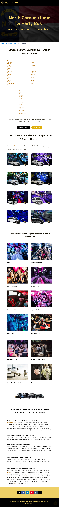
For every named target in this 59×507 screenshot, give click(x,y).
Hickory (32, 68)
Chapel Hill (9, 71)
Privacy (46, 501)
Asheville (9, 63)
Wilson (20, 111)
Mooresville (21, 93)
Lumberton (33, 83)
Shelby (20, 104)
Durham (9, 80)
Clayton (9, 74)
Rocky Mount (22, 99)
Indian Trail (33, 74)
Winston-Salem (22, 113)
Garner (8, 84)
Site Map (33, 503)
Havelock (33, 66)
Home (2, 43)
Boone (8, 65)
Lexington (33, 81)
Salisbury (21, 101)
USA (15, 43)
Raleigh (20, 98)
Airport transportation (12, 422)
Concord (9, 77)
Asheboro (9, 62)
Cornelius (9, 78)
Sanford (21, 102)
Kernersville (33, 78)
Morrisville (21, 95)
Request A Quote (23, 127)
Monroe (20, 92)
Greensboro (33, 63)
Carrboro (9, 68)
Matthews (33, 84)
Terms (41, 501)
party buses (16, 483)
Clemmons (9, 75)
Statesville (21, 105)
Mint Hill (21, 90)
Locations (9, 43)
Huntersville (33, 72)
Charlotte (9, 72)
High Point (33, 69)
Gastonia (33, 60)
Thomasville (21, 107)
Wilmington (21, 110)
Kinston (32, 80)
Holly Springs (33, 71)
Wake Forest (22, 108)
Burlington (9, 66)
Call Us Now (37, 127)
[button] (19, 492)
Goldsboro (33, 62)
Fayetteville (9, 81)
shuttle (25, 476)
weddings (9, 472)
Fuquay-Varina (10, 83)
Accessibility (26, 503)
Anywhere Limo (11, 3)
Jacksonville (33, 75)
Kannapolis (33, 77)
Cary (8, 69)
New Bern (21, 96)
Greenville (33, 65)
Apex (8, 60)
